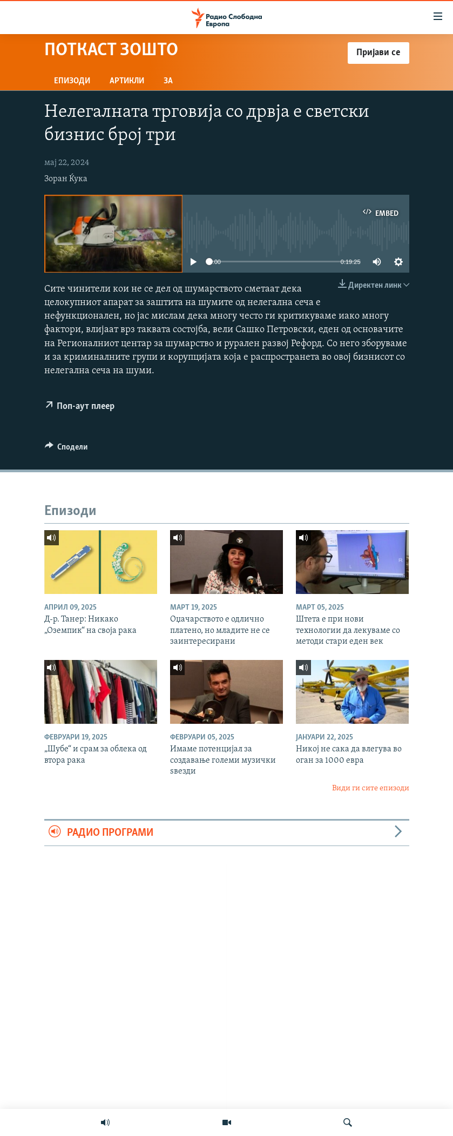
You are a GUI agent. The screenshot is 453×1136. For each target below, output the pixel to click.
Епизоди (72, 81)
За (168, 81)
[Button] (66, 449)
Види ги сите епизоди (370, 788)
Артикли (127, 81)
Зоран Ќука (65, 179)
